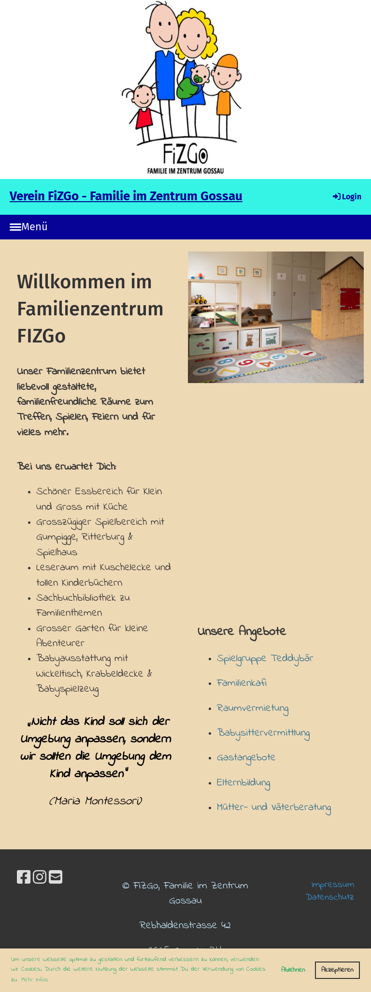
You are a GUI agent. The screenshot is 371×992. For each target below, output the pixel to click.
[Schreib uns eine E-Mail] (55, 879)
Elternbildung (243, 783)
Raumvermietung (252, 708)
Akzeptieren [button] (337, 970)
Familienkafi (242, 683)
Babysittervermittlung (263, 733)
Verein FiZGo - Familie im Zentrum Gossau (126, 196)
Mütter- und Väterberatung (274, 807)
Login (346, 196)
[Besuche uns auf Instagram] (39, 879)
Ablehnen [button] (293, 970)
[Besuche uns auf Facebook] (23, 879)
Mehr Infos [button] (34, 979)
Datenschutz (329, 897)
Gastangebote (246, 758)
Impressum (333, 884)
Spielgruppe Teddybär (265, 658)
